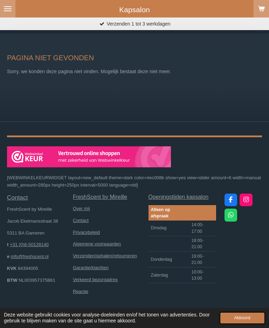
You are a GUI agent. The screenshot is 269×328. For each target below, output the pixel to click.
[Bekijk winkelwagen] (261, 9)
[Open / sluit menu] (7, 9)
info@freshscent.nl (30, 256)
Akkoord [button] (242, 317)
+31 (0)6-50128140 (29, 244)
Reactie (80, 291)
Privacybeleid (86, 232)
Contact (81, 220)
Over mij (81, 208)
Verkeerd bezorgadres (95, 279)
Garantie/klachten (91, 267)
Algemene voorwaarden (97, 243)
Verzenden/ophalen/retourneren (105, 255)
